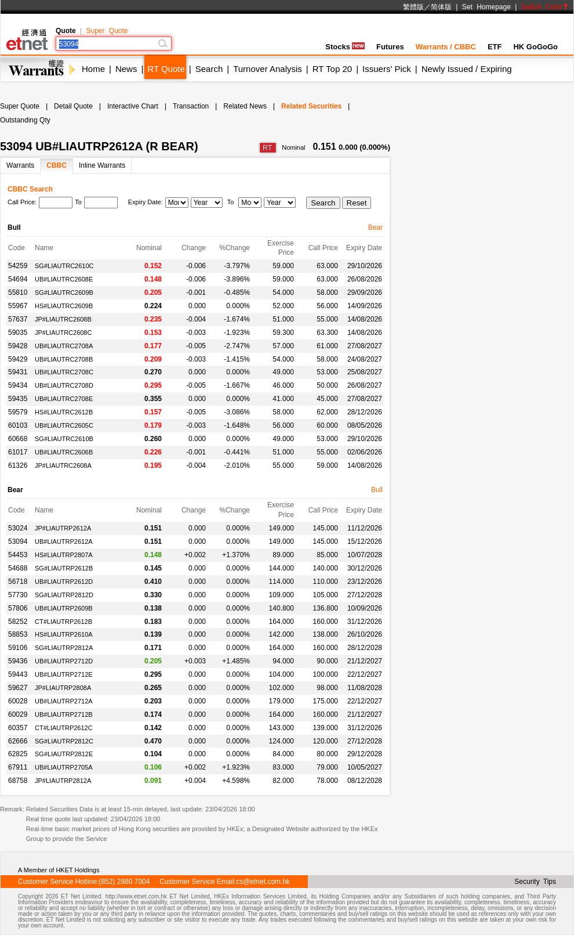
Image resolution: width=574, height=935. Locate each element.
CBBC (56, 165)
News (126, 69)
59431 (17, 372)
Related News (245, 106)
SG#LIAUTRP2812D (64, 594)
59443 (17, 674)
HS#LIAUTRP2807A (64, 554)
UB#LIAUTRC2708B (64, 359)
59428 (17, 346)
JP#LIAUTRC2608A (63, 465)
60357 (17, 728)
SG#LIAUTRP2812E (64, 753)
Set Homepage (486, 7)
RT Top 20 (332, 69)
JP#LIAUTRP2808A (63, 687)
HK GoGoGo (535, 46)
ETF (495, 46)
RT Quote (165, 69)
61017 (17, 452)
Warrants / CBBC (446, 46)
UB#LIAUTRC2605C (64, 425)
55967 (17, 306)
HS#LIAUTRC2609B (64, 305)
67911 (17, 767)
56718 (17, 581)
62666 (17, 741)
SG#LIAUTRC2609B (64, 292)
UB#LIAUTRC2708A (64, 345)
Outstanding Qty (25, 120)
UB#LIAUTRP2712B (64, 714)
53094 (17, 541)
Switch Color (545, 7)
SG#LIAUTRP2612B (64, 568)
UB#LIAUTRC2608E (64, 279)
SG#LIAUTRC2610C (64, 265)
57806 (17, 608)
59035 (17, 332)
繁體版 (413, 7)
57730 (17, 595)
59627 (17, 688)
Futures (390, 46)
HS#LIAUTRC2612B (64, 412)
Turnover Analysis (267, 69)
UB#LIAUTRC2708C (64, 372)
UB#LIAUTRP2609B (64, 608)
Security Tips (535, 882)
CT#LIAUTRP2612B (63, 621)
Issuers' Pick (386, 69)
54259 (17, 266)
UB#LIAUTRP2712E (64, 674)
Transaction (191, 106)
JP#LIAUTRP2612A (63, 528)
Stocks (345, 46)
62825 (17, 754)
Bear (375, 227)
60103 (17, 425)
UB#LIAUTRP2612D (64, 581)
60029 (17, 714)
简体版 (441, 7)
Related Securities (311, 106)
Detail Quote (73, 106)
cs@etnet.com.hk (263, 882)
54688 (17, 568)
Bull (377, 490)
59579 (17, 412)
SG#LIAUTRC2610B (64, 438)
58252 (17, 622)
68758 (17, 781)
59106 (17, 648)
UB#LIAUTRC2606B (64, 452)
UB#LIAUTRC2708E (64, 398)
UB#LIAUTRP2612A (64, 541)
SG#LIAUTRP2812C (64, 741)
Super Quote (107, 31)
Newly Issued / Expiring (467, 69)
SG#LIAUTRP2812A (64, 647)
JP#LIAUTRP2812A (63, 780)
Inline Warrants (102, 165)
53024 (17, 528)
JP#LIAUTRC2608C (63, 332)
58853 (17, 634)
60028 (17, 701)
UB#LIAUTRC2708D (64, 385)
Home (93, 69)
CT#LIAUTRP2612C (64, 727)
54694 (17, 279)
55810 (17, 292)
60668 (17, 439)
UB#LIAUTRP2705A (64, 767)
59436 (17, 661)
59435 (17, 399)
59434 (17, 385)
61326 (17, 465)
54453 (17, 555)
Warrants (20, 165)
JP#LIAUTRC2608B (63, 319)
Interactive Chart (132, 106)
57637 (17, 319)
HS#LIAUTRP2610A (64, 634)
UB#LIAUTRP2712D (64, 661)
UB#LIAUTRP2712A (64, 701)
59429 (17, 359)
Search (209, 69)
